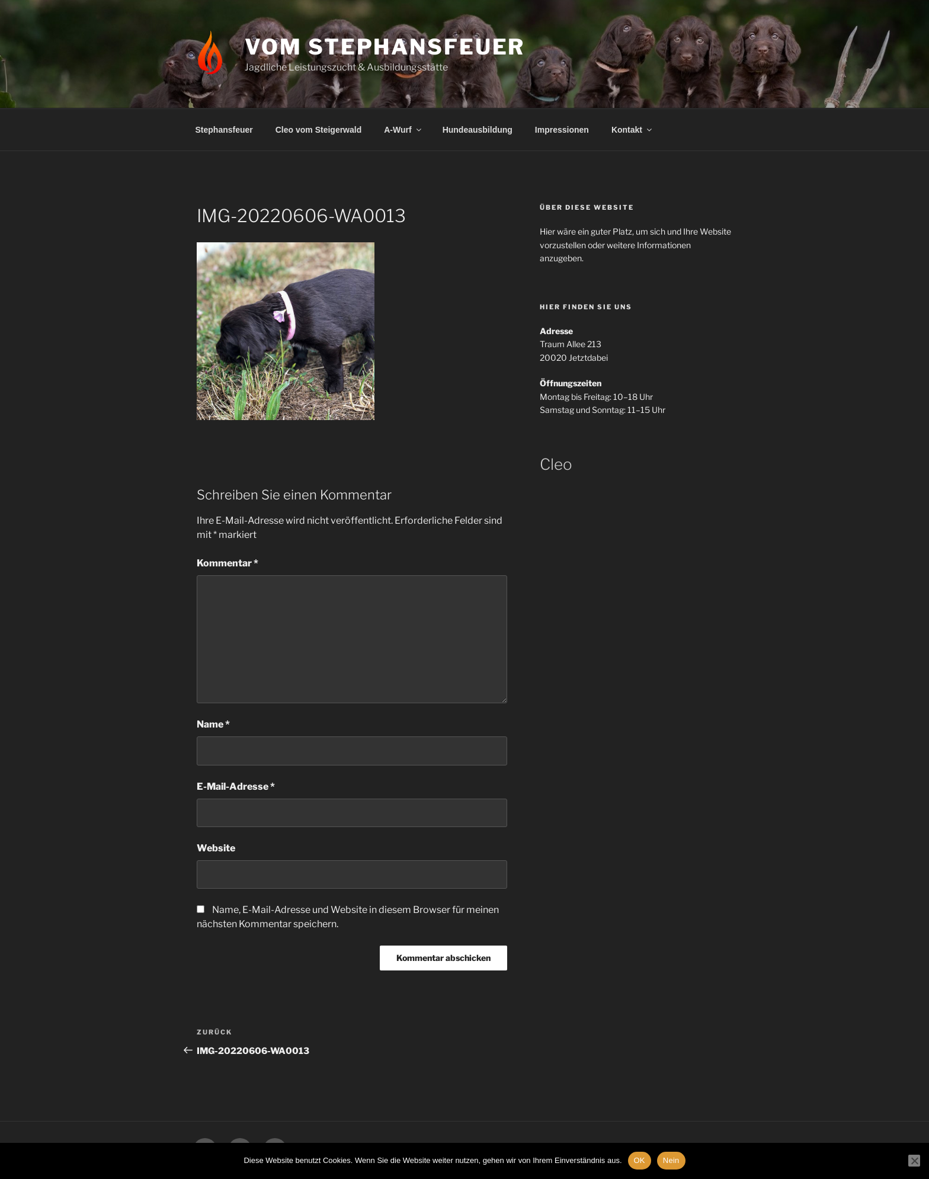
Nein (671, 1160)
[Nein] (914, 1161)
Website (216, 848)
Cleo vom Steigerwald (318, 129)
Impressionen (562, 129)
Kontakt (632, 129)
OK (639, 1160)
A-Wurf (403, 129)
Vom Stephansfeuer (385, 47)
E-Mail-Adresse (236, 786)
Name (213, 724)
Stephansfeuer (224, 129)
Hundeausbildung (477, 129)
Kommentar (227, 563)
